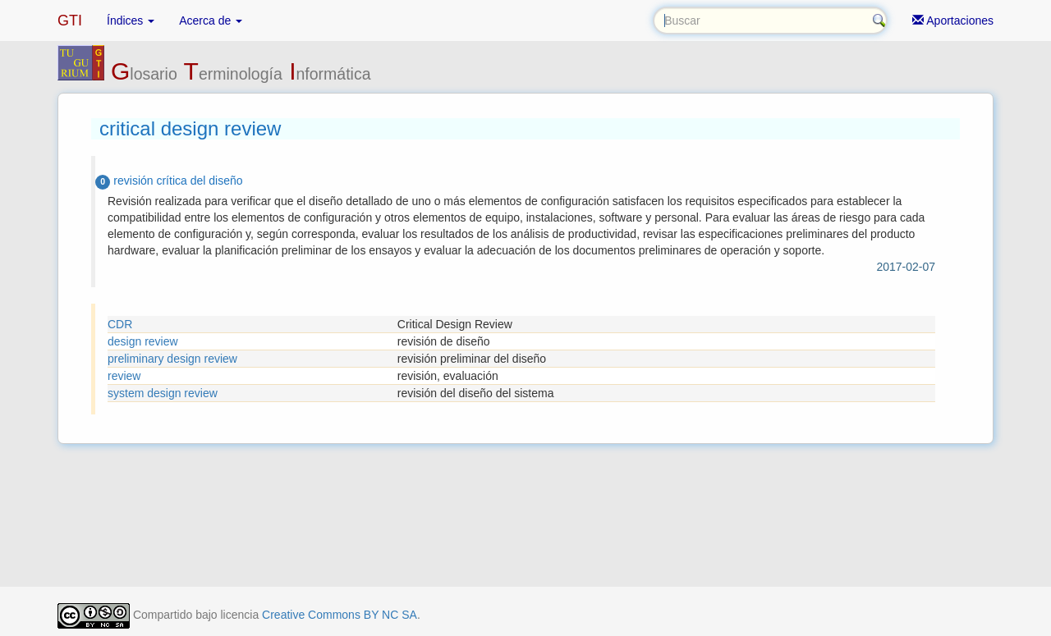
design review (143, 341)
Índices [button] (130, 20)
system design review (163, 393)
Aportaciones (953, 20)
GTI (69, 20)
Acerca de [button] (210, 20)
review (124, 375)
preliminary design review (172, 358)
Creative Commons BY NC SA (339, 614)
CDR (120, 324)
